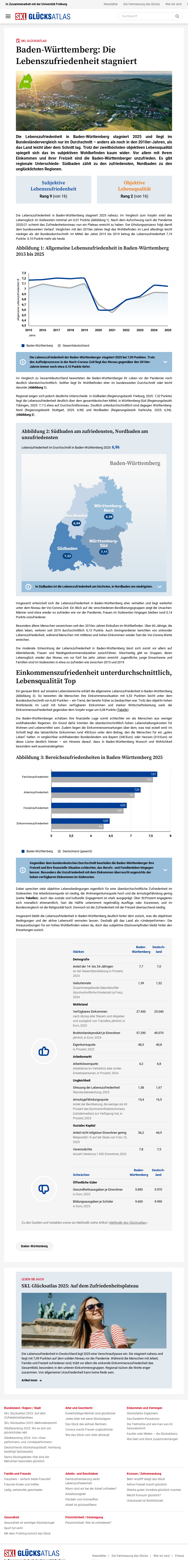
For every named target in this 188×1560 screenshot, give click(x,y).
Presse (179, 1556)
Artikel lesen (29, 1380)
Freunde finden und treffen (21, 1484)
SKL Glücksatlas (31, 41)
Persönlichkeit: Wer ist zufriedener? (88, 1522)
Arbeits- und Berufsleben (81, 1473)
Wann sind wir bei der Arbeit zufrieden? (91, 1488)
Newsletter (111, 4)
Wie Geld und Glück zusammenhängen (152, 1439)
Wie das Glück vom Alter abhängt (87, 1435)
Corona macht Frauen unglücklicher (89, 1429)
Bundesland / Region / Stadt (22, 1408)
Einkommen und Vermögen (144, 1408)
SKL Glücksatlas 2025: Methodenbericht (30, 1423)
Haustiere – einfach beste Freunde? (27, 1479)
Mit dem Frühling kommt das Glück (27, 1533)
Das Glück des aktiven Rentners (85, 1424)
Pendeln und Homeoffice (81, 1499)
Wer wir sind (173, 4)
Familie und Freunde (17, 1473)
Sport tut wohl (13, 1528)
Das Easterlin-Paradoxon (143, 1419)
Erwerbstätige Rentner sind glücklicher (90, 1413)
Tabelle (123, 710)
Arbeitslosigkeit (75, 1494)
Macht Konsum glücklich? (144, 1495)
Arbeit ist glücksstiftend (80, 1505)
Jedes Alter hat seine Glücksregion (88, 1419)
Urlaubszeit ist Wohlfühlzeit (145, 1500)
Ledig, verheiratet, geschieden (23, 1490)
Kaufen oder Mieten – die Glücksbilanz (152, 1433)
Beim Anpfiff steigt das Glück (146, 1479)
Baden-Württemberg (34, 1246)
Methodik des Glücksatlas (128, 1222)
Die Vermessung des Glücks (141, 4)
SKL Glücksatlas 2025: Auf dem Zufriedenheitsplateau (80, 1286)
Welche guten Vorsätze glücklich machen (154, 1490)
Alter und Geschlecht (79, 1408)
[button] (94, 362)
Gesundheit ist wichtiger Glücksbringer (29, 1522)
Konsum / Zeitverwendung (144, 1473)
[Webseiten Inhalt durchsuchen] (150, 16)
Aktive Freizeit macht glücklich (147, 1484)
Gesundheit (11, 1517)
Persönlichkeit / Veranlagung (84, 1517)
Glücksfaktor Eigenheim (142, 1413)
